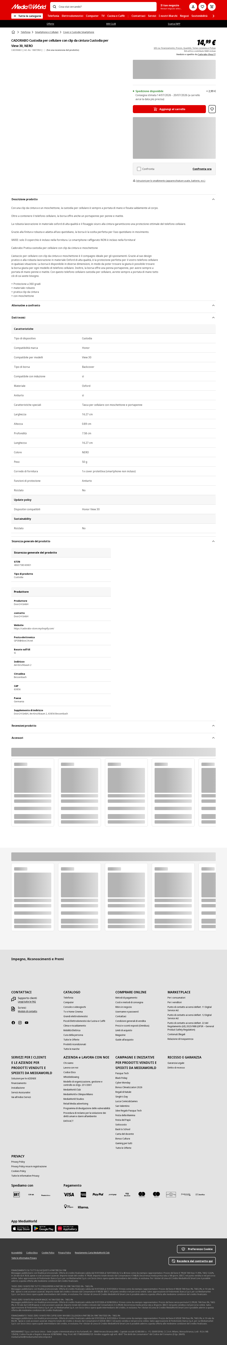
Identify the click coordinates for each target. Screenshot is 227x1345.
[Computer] (68, 1002)
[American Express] (83, 1194)
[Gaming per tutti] (123, 1143)
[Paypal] (98, 1194)
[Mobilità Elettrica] (71, 1030)
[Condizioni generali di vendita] (130, 1021)
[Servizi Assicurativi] (20, 1092)
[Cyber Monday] (122, 1082)
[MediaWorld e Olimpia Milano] (78, 1094)
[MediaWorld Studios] (73, 1099)
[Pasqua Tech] (122, 1073)
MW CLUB (111, 23)
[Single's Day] (121, 1096)
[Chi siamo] (68, 1063)
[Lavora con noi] (70, 1067)
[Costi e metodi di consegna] (129, 1002)
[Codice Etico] (69, 1072)
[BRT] (16, 1194)
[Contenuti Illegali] (176, 1034)
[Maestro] (156, 1194)
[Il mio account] (193, 7)
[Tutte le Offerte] (71, 1039)
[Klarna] (83, 1207)
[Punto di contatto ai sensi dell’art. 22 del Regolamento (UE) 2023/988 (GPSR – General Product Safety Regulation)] (192, 1026)
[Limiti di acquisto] (123, 1030)
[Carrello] (212, 7)
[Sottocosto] (121, 1124)
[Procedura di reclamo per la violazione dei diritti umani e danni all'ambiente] (87, 1114)
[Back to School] (122, 1129)
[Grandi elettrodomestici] (75, 1016)
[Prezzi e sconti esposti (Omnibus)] (132, 1025)
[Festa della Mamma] (125, 1115)
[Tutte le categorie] (27, 16)
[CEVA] (31, 1194)
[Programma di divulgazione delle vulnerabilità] (86, 1108)
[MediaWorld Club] (72, 1089)
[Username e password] (126, 1011)
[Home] (13, 32)
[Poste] (46, 1195)
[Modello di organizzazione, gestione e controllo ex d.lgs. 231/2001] (87, 1083)
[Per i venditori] (175, 1002)
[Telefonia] (68, 997)
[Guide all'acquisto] (124, 1039)
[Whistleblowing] (71, 1077)
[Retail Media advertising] (75, 1103)
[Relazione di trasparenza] (180, 1039)
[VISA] (68, 1194)
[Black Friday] (121, 1078)
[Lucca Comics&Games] (126, 1101)
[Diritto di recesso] (176, 1067)
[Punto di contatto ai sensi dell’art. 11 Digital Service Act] (192, 1008)
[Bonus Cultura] (122, 1138)
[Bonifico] (200, 1194)
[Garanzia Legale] (176, 1063)
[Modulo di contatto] (27, 1011)
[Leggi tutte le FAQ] (27, 1001)
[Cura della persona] (73, 1035)
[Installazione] (18, 1087)
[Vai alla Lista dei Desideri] (202, 7)
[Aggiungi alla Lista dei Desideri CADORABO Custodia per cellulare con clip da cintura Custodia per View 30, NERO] (212, 109)
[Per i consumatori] (176, 997)
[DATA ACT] (68, 1121)
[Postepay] (112, 1194)
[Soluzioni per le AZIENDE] (23, 1078)
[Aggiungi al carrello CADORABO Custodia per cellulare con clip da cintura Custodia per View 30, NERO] (169, 109)
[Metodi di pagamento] (126, 997)
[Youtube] (28, 1023)
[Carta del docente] (124, 1134)
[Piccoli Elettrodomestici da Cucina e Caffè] (84, 1021)
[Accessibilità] (16, 1252)
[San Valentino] (122, 1106)
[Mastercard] (141, 1194)
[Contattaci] (120, 1016)
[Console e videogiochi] (74, 1007)
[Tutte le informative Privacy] (25, 1175)
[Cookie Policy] (48, 1252)
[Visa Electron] (127, 1194)
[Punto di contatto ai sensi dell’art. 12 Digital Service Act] (192, 1016)
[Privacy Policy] (18, 1161)
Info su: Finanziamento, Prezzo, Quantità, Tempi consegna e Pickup (185, 48)
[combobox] (106, 6)
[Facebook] (14, 1023)
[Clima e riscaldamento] (74, 1025)
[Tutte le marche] (71, 1049)
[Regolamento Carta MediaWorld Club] (92, 1252)
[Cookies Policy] (18, 1171)
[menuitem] (53, 16)
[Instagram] (21, 1023)
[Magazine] (120, 1035)
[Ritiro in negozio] (123, 1007)
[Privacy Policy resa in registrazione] (29, 1166)
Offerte (50, 23)
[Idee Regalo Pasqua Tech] (128, 1110)
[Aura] (171, 1194)
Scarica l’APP (174, 23)
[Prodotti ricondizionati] (74, 1044)
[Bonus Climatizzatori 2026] (128, 1087)
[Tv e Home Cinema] (73, 1011)
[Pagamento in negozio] (68, 1206)
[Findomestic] (185, 1194)
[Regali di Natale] (123, 1092)
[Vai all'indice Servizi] (21, 1097)
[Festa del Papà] (123, 1120)
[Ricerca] (54, 7)
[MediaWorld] (28, 6)
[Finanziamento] (18, 1083)
